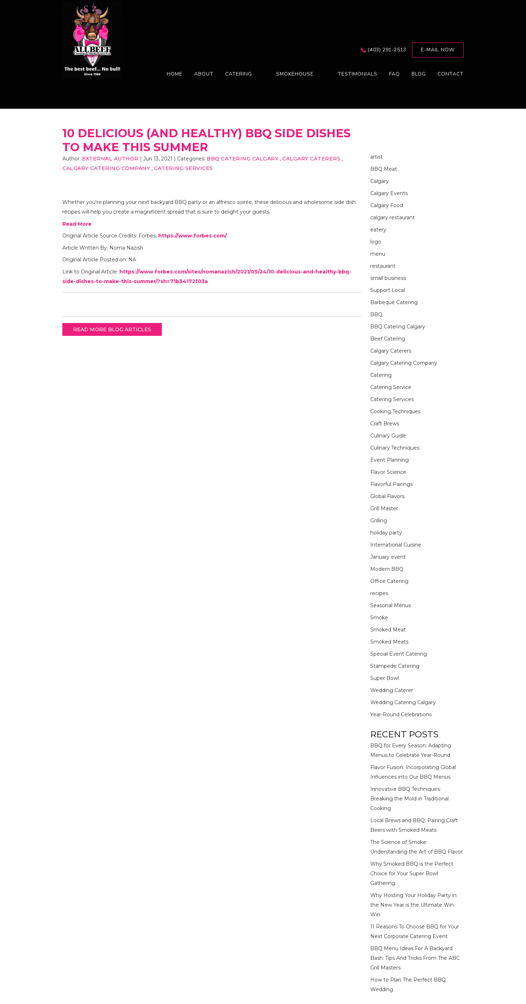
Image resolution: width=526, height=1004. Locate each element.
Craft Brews (384, 423)
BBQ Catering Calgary (242, 158)
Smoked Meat (388, 629)
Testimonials (357, 74)
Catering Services (183, 168)
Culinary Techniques (394, 448)
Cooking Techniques (395, 411)
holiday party (386, 532)
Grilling (378, 520)
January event (388, 557)
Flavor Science (388, 472)
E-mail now (438, 49)
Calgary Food (386, 205)
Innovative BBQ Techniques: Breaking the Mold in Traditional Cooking (409, 798)
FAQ (394, 74)
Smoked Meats (389, 642)
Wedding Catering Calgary (403, 702)
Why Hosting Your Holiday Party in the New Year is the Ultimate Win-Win (413, 905)
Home (174, 74)
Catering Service (390, 387)
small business (388, 278)
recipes (379, 593)
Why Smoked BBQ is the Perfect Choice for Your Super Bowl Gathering (411, 873)
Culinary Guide (388, 435)
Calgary (379, 181)
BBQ (376, 314)
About (203, 74)
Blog (419, 74)
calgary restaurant (392, 217)
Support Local (387, 290)
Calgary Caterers (311, 158)
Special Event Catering (398, 654)
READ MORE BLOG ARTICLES (112, 329)
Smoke (379, 617)
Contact (451, 74)
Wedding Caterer (391, 690)
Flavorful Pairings (391, 484)
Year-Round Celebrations (401, 714)
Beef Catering (387, 338)
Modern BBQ (386, 569)
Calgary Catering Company (106, 168)
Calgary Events (389, 193)
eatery (378, 229)
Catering (381, 375)
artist (376, 157)
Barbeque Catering (394, 302)
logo (375, 242)
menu (377, 254)
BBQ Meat (383, 169)
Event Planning (389, 460)
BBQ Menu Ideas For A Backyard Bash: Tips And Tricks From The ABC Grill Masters (415, 958)
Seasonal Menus (390, 605)
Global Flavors (387, 496)
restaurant (383, 266)
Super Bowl (384, 678)
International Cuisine (395, 545)
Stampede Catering (394, 666)
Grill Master (384, 508)
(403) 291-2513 (387, 49)
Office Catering (389, 581)
